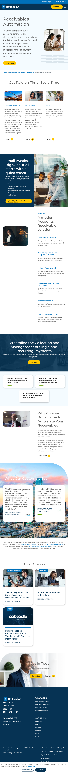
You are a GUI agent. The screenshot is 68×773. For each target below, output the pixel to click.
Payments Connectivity (42, 704)
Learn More (34, 362)
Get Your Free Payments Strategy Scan (16, 201)
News (37, 734)
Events (37, 737)
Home (5, 73)
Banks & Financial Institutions (12, 721)
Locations (38, 731)
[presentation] (64, 6)
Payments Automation (42, 701)
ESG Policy (44, 751)
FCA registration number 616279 (39, 546)
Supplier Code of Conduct (49, 755)
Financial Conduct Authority (28, 544)
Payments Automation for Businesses (21, 73)
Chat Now (47, 676)
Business (6, 724)
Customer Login (46, 2)
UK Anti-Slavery (45, 758)
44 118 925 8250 (8, 706)
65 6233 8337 (7, 709)
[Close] (65, 765)
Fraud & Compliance (41, 710)
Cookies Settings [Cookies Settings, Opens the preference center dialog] (27, 769)
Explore (7, 139)
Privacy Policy (7, 753)
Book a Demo (42, 456)
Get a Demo (9, 63)
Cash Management (41, 707)
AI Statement (17, 753)
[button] (8, 525)
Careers (37, 724)
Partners (38, 727)
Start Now (56, 7)
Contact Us (36, 676)
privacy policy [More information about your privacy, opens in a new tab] (32, 766)
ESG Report (60, 748)
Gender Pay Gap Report (56, 751)
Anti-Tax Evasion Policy (48, 748)
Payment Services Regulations (53, 544)
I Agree (41, 769)
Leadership (38, 721)
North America (60, 2)
